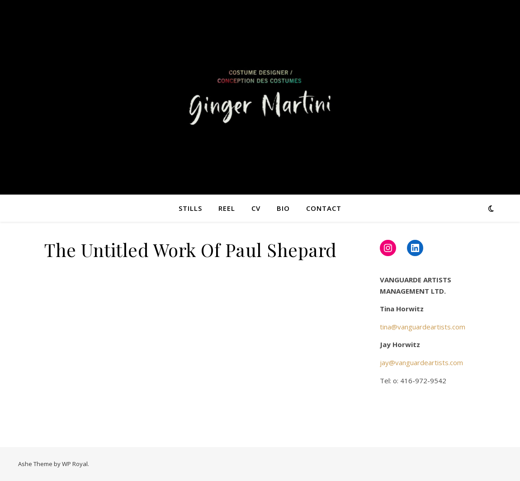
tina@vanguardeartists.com (422, 326)
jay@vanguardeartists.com (421, 362)
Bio (283, 208)
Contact (323, 208)
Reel (226, 208)
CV (255, 208)
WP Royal (75, 464)
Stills (190, 208)
